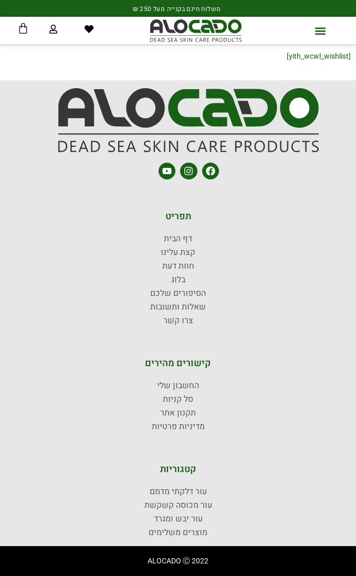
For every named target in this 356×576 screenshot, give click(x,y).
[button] (320, 30)
